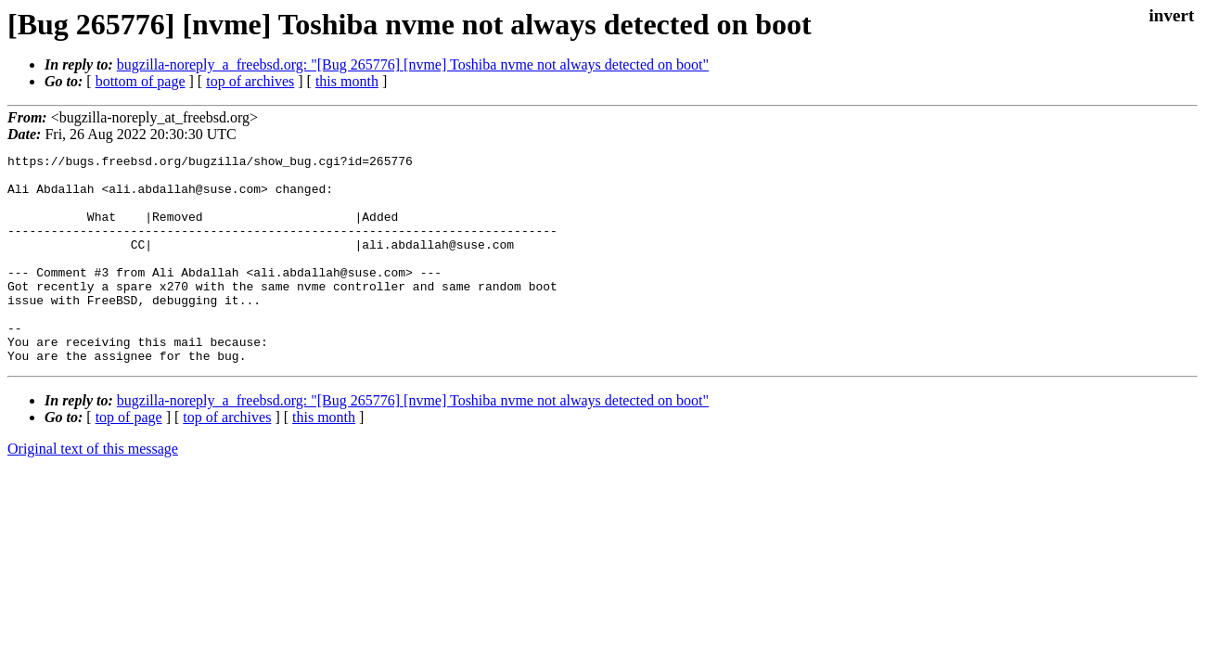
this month (346, 81)
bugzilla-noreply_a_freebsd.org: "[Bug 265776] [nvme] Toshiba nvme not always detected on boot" (413, 64)
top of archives (250, 81)
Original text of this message (92, 490)
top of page (129, 459)
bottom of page (141, 81)
